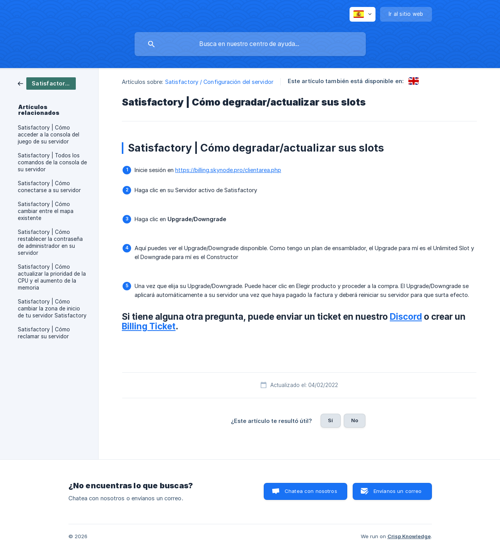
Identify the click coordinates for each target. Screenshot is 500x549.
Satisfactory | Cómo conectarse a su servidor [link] (49, 186)
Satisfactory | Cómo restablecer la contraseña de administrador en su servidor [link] (50, 242)
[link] (47, 83)
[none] (362, 14)
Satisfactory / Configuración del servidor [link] (219, 81)
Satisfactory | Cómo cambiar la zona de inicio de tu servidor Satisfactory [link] (52, 308)
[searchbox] (250, 44)
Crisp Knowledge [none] (409, 536)
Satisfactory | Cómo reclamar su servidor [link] (44, 332)
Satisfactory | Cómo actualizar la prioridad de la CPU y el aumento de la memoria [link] (52, 277)
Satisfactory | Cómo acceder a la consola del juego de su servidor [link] (48, 134)
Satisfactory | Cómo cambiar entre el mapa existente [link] (45, 211)
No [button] (354, 420)
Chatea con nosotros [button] (311, 491)
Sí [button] (330, 420)
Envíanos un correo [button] (398, 491)
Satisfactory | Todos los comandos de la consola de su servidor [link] (52, 162)
